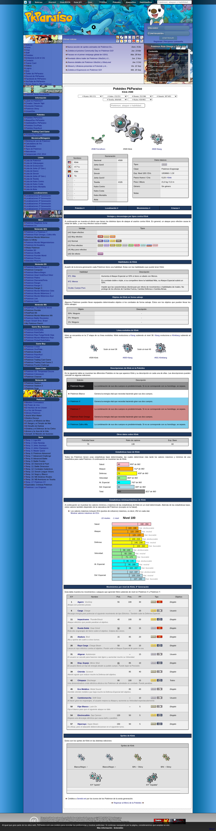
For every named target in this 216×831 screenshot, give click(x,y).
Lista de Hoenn (32, 171)
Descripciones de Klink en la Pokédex (127, 368)
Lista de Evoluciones (34, 166)
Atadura (81, 637)
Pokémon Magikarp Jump (36, 223)
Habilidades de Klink (127, 262)
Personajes (153, 78)
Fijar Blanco (82, 707)
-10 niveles (105, 518)
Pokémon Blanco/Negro (36, 272)
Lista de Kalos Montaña (36, 187)
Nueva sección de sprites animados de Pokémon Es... (90, 47)
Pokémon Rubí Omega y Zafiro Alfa (41, 235)
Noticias (38, 2)
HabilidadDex (146, 2)
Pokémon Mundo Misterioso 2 (38, 293)
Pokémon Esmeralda (34, 330)
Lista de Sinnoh (32, 174)
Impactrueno (83, 619)
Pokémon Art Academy (35, 245)
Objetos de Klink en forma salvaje (127, 297)
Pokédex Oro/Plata (34, 125)
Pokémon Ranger (33, 283)
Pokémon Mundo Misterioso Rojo (40, 338)
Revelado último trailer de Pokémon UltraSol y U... (88, 58)
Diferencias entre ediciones (160, 66)
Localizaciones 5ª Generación (38, 198)
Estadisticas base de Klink (128, 452)
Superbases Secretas (157, 82)
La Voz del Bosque (34, 410)
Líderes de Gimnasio (157, 70)
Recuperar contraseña (173, 41)
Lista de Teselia (32, 179)
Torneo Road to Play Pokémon (39, 84)
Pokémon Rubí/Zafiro (35, 332)
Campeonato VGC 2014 (36, 154)
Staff (27, 53)
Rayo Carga (82, 646)
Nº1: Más (72, 276)
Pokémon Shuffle (33, 253)
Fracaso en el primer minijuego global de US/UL (87, 55)
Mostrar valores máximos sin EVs (85, 513)
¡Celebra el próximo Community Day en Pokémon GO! (90, 51)
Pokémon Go (31, 225)
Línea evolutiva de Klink (127, 330)
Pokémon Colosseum (35, 374)
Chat (28, 50)
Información (153, 55)
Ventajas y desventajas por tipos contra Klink (127, 216)
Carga (80, 611)
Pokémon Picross (33, 258)
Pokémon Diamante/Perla (36, 280)
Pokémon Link (32, 299)
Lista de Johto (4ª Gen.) (36, 176)
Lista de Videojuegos (34, 163)
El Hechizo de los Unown (36, 408)
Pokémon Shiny (32, 109)
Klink (169, 178)
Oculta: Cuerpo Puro (76, 288)
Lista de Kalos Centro (35, 181)
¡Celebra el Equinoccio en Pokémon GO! (84, 70)
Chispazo (81, 680)
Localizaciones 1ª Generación (38, 209)
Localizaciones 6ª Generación (38, 196)
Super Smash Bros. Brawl (37, 321)
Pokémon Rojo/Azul (34, 354)
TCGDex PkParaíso (34, 135)
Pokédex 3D (31, 250)
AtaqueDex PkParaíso (35, 120)
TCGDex (103, 2)
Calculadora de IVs (34, 144)
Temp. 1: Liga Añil (33, 440)
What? (212, 829)
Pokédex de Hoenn (156, 62)
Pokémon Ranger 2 (34, 285)
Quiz (90, 2)
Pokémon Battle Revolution (37, 318)
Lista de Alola (31, 189)
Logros (29, 68)
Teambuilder (31, 146)
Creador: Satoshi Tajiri (35, 103)
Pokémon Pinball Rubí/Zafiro (38, 340)
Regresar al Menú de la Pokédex (128, 803)
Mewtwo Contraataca (35, 402)
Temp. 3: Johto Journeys (36, 445)
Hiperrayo (81, 724)
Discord (52, 2)
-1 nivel (116, 518)
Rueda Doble (83, 628)
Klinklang (176, 335)
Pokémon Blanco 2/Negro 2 (37, 267)
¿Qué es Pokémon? (34, 101)
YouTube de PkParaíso (35, 81)
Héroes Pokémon (33, 413)
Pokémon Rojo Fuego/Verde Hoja (40, 335)
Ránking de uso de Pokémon (38, 141)
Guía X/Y (78, 2)
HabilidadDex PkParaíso (36, 123)
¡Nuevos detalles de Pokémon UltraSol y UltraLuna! (89, 62)
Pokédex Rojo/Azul (34, 128)
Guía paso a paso (156, 59)
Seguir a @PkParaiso (33, 31)
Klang (132, 335)
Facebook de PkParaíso (36, 79)
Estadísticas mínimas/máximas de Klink (127, 500)
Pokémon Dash (32, 301)
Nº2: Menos (73, 281)
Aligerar (81, 654)
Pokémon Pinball (33, 357)
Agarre (80, 602)
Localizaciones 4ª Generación (38, 201)
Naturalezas (31, 151)
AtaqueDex (131, 2)
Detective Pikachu (33, 261)
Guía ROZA (65, 2)
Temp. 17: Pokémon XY (36, 482)
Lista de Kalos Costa (34, 184)
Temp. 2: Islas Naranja (35, 443)
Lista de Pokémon (33, 160)
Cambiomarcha (84, 698)
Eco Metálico (83, 689)
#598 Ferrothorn (98, 148)
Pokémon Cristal (33, 347)
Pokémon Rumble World (36, 255)
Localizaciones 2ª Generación (38, 206)
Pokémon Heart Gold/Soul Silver (39, 275)
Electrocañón (83, 715)
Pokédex (117, 2)
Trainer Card (31, 63)
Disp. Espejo (83, 663)
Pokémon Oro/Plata (34, 349)
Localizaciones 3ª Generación (38, 204)
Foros (28, 47)
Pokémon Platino (33, 278)
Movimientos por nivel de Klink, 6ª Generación (128, 587)
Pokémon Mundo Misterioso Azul (39, 296)
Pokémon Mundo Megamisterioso (40, 242)
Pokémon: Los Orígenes (36, 487)
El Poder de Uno (33, 405)
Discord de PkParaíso (35, 76)
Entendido (118, 828)
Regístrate (158, 41)
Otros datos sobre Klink (128, 434)
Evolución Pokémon (34, 106)
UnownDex (30, 111)
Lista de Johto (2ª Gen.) (36, 168)
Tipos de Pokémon (33, 149)
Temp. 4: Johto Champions (37, 448)
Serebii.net (81, 799)
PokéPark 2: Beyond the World (39, 308)
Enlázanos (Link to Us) (35, 58)
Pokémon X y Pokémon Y (36, 232)
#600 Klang (157, 148)
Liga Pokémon (154, 74)
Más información (104, 828)
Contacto (29, 60)
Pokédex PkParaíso (34, 118)
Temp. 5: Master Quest (35, 451)
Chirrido (81, 672)
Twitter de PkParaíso (34, 74)
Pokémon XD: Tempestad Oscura (40, 371)
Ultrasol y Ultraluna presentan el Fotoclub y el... (87, 66)
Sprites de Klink (127, 736)
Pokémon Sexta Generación (37, 94)
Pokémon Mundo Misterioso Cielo (40, 291)
